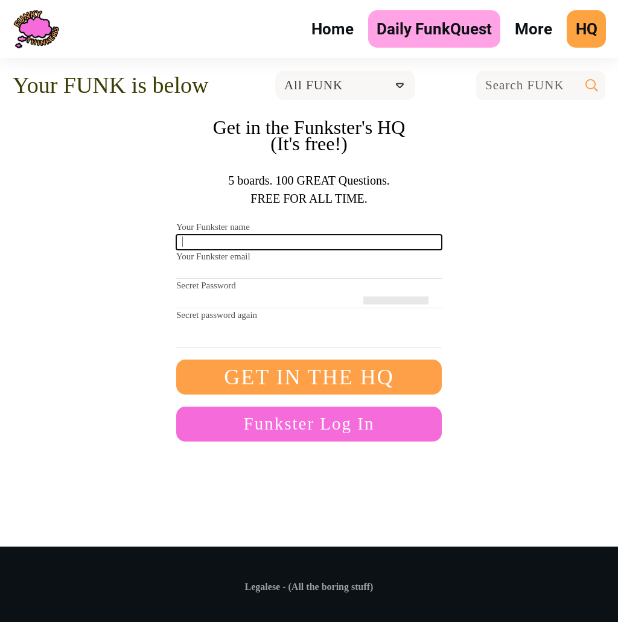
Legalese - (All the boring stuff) (309, 587)
